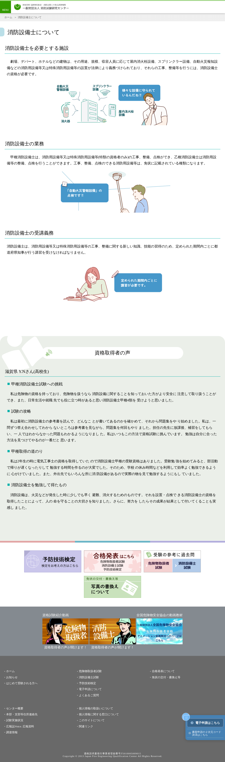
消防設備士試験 (89, 677)
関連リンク (86, 726)
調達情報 (12, 732)
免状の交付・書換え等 (166, 677)
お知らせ (12, 677)
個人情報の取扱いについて (96, 708)
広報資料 (28, 726)
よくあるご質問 (89, 695)
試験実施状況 (14, 720)
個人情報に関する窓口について (99, 714)
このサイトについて (92, 720)
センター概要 (14, 708)
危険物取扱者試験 (90, 671)
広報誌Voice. (14, 726)
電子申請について (90, 689)
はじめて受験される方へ (22, 683)
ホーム (8, 17)
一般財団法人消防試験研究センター (41, 7)
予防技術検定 (87, 683)
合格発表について (163, 671)
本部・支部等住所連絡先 (22, 714)
